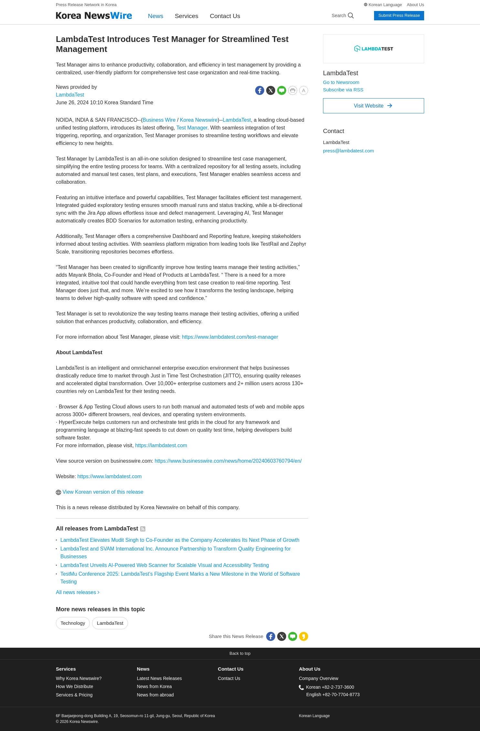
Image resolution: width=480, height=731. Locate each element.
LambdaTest (70, 95)
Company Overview (318, 678)
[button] (259, 90)
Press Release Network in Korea (86, 4)
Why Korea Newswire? (78, 678)
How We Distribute (74, 686)
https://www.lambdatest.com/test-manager (230, 337)
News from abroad (155, 694)
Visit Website (373, 105)
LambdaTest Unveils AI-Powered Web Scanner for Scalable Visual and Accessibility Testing (164, 565)
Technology (73, 623)
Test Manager (191, 127)
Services (186, 16)
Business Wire (158, 120)
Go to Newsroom (341, 82)
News (155, 16)
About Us (415, 4)
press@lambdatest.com (348, 150)
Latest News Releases (159, 678)
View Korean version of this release (99, 492)
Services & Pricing (74, 694)
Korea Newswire (198, 120)
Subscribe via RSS (343, 89)
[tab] (96, 669)
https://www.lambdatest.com (109, 476)
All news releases (77, 592)
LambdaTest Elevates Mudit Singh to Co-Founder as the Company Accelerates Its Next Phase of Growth (179, 540)
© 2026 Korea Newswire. (77, 721)
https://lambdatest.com (161, 445)
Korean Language (385, 4)
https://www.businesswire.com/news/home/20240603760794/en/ (228, 461)
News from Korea (154, 686)
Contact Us (225, 16)
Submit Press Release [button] (399, 15)
